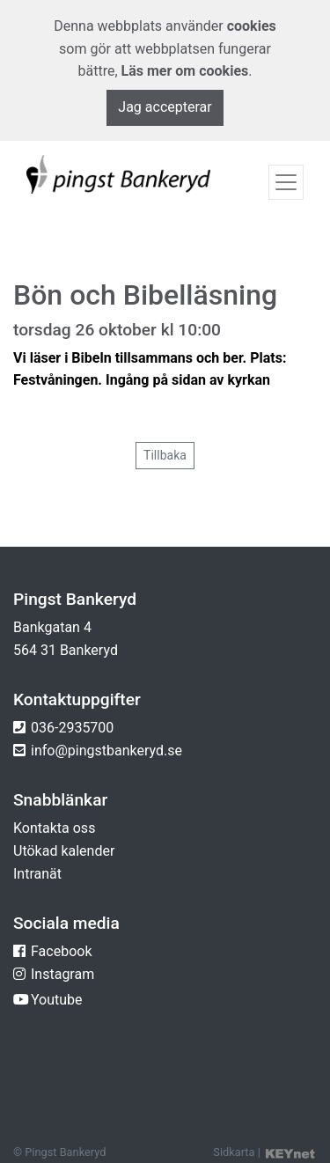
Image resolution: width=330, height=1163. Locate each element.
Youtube (57, 999)
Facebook (61, 951)
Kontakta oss (54, 828)
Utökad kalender (63, 851)
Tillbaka (165, 455)
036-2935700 (72, 727)
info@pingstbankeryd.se (106, 750)
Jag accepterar (164, 107)
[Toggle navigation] (286, 182)
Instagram (62, 974)
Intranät (37, 873)
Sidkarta (233, 1152)
